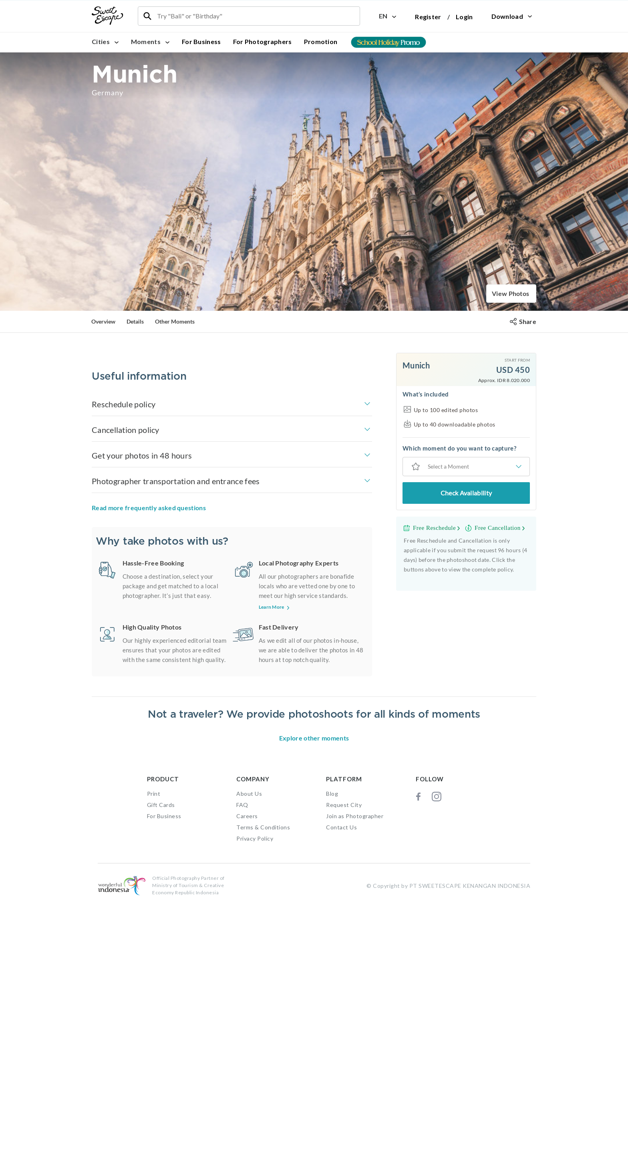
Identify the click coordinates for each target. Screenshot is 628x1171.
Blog (332, 1059)
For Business (201, 41)
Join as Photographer (354, 1082)
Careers (247, 1082)
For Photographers (262, 41)
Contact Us (341, 1093)
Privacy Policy (254, 1104)
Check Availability (466, 493)
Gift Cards (161, 1071)
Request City (344, 1071)
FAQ (242, 1071)
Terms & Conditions (263, 1093)
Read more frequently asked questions (149, 651)
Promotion (321, 41)
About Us (249, 1059)
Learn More (275, 751)
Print (154, 1059)
